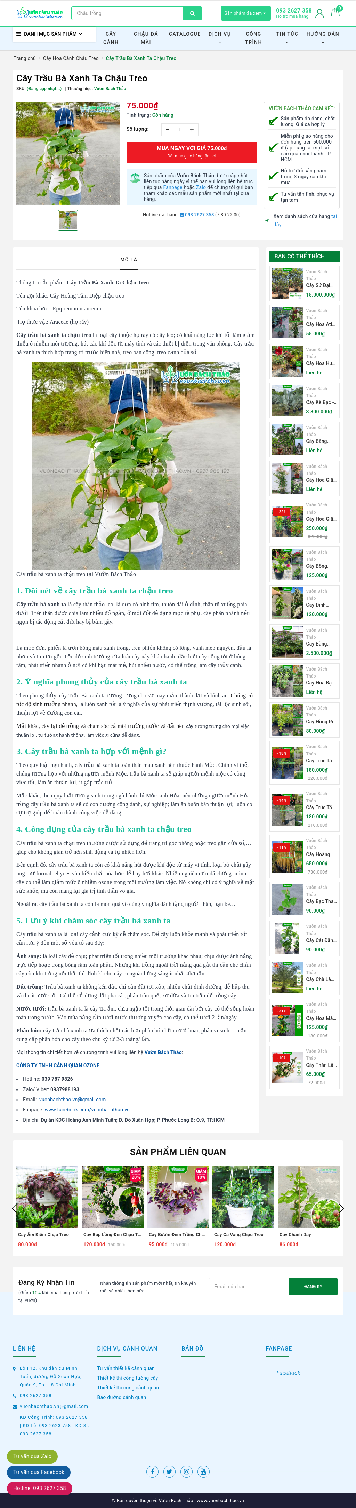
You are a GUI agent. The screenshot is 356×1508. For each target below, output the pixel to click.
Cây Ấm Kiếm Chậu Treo (43, 1234)
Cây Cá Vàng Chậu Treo (239, 1234)
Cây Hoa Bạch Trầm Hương (321, 683)
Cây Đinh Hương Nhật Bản (319, 605)
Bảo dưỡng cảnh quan (121, 1397)
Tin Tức (287, 38)
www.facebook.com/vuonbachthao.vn (87, 1109)
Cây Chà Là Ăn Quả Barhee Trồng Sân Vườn (321, 979)
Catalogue (185, 34)
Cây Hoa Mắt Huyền (320, 1018)
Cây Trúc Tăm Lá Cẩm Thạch (321, 761)
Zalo (201, 187)
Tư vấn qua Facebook (38, 1472)
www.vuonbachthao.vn (220, 1500)
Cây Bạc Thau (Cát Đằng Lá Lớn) (321, 902)
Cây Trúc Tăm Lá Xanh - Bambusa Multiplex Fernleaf (321, 808)
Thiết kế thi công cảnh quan (128, 1388)
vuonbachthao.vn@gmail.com (72, 1099)
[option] (68, 153)
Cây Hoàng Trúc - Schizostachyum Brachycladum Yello (322, 855)
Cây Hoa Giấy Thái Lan (321, 519)
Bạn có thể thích (300, 256)
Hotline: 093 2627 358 (39, 1488)
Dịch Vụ (220, 38)
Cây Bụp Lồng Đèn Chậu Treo (112, 1234)
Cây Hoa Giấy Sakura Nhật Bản (321, 480)
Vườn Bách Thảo (163, 1052)
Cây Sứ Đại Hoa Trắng (318, 286)
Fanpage (172, 187)
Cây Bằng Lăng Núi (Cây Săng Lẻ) (321, 441)
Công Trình (253, 38)
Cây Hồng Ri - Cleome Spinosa (321, 722)
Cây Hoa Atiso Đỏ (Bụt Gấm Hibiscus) (322, 325)
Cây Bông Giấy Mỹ (316, 566)
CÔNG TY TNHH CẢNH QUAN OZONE (57, 1065)
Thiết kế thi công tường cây (127, 1378)
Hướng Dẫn (323, 38)
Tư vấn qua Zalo (32, 1456)
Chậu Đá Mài (146, 38)
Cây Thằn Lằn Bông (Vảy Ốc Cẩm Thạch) (321, 1065)
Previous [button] (14, 1208)
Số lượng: (138, 129)
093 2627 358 (197, 214)
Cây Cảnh (111, 38)
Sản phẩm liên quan (178, 1152)
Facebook (288, 1373)
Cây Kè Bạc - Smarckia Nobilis (320, 402)
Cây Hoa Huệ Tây (320, 363)
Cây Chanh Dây (295, 1234)
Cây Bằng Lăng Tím (316, 644)
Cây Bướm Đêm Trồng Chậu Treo (178, 1234)
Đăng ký (313, 1286)
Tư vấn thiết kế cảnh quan (126, 1368)
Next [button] (341, 1208)
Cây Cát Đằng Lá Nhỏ (321, 941)
